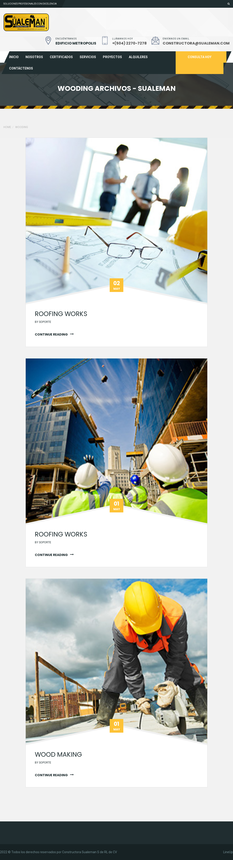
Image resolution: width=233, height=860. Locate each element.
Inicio (14, 57)
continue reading (51, 334)
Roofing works (61, 313)
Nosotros (34, 57)
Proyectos (112, 57)
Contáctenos (21, 68)
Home (7, 127)
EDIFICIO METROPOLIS (76, 43)
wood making (58, 754)
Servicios (88, 57)
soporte (45, 322)
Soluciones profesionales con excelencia (30, 3)
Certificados (61, 57)
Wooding (21, 127)
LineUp (228, 852)
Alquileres (138, 57)
